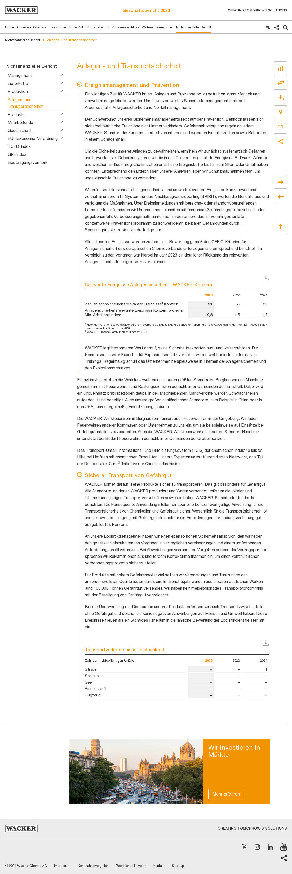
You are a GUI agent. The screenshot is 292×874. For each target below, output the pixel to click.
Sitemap (180, 866)
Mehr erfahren (226, 794)
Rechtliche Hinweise (132, 866)
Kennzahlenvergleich (94, 866)
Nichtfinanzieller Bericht (22, 40)
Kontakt (161, 866)
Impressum (63, 866)
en (268, 27)
